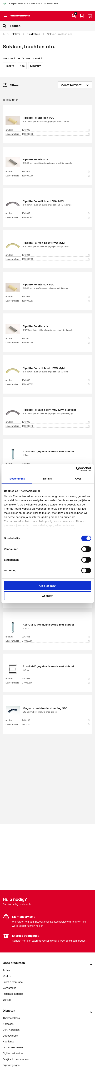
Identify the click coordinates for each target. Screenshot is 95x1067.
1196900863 (55, 384)
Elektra (16, 34)
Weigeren (47, 595)
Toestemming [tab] (16, 478)
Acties (6, 970)
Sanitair (7, 999)
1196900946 (55, 426)
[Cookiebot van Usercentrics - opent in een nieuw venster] (76, 469)
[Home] (4, 34)
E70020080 (55, 641)
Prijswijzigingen (11, 1065)
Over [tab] (78, 478)
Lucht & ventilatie (13, 982)
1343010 (55, 338)
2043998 (55, 678)
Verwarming (9, 987)
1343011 (55, 171)
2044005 (55, 463)
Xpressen (8, 1023)
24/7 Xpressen (11, 1029)
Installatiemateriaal (13, 993)
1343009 (55, 130)
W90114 (55, 724)
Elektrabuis (34, 34)
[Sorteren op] (75, 84)
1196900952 (55, 134)
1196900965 (55, 342)
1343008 (55, 296)
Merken (7, 976)
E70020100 (55, 683)
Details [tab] (47, 478)
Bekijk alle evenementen (16, 1059)
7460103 (55, 720)
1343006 (55, 422)
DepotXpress (10, 1035)
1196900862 (55, 259)
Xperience (8, 1041)
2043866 (55, 637)
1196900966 (55, 176)
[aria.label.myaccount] (73, 16)
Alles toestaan (47, 585)
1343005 (55, 380)
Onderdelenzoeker (13, 1047)
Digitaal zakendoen (13, 1053)
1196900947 (55, 217)
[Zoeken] (52, 26)
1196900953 (55, 301)
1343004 (55, 255)
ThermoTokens (11, 1017)
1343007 (55, 213)
